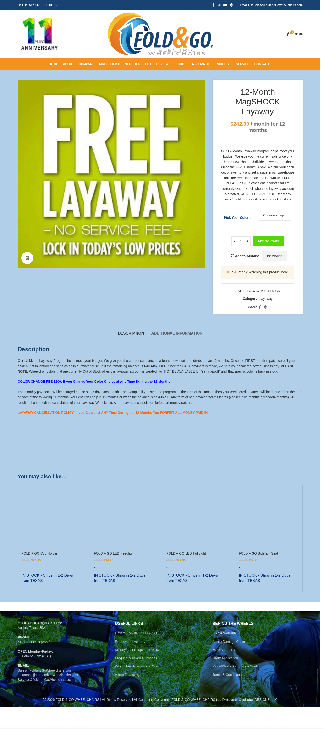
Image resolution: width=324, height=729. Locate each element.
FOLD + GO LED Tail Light (186, 553)
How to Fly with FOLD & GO (136, 632)
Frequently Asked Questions (136, 657)
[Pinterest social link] (232, 5)
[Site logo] (39, 34)
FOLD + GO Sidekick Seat (258, 553)
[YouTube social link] (225, 5)
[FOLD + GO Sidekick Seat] (269, 519)
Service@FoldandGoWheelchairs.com (46, 679)
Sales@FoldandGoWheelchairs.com (45, 670)
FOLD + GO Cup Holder (39, 553)
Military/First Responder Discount (139, 649)
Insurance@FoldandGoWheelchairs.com (48, 674)
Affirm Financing (127, 674)
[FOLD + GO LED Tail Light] (196, 519)
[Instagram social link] (219, 5)
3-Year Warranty (225, 632)
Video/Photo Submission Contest (237, 665)
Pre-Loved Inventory (130, 641)
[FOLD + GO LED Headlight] (124, 519)
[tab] (131, 331)
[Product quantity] (241, 241)
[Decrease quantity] (234, 241)
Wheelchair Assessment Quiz (137, 665)
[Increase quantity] (248, 241)
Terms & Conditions (227, 674)
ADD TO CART (268, 241)
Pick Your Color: (237, 218)
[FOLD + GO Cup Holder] (52, 519)
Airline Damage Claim (229, 641)
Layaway (265, 299)
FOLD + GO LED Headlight (114, 553)
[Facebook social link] (213, 5)
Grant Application (225, 657)
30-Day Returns (224, 649)
